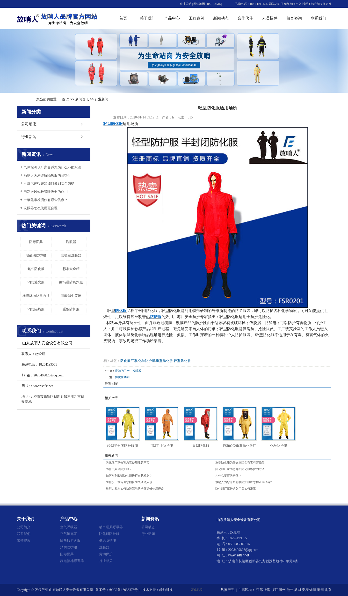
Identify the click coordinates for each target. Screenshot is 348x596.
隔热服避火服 (70, 540)
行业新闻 (101, 99)
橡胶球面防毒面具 (36, 296)
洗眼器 (71, 242)
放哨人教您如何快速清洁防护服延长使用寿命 (135, 488)
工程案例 (196, 18)
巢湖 (297, 590)
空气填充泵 (68, 534)
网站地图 (199, 4)
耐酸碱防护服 (36, 255)
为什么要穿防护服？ (119, 469)
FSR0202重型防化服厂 (239, 446)
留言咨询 (294, 18)
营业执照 (197, 589)
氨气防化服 (36, 269)
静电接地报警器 (72, 561)
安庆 (305, 590)
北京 (328, 590)
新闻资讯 (82, 99)
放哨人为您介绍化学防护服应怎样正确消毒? (243, 482)
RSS (209, 4)
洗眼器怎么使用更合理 (41, 208)
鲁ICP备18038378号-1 (125, 590)
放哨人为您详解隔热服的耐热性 (47, 175)
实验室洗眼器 (71, 255)
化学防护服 (146, 361)
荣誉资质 (23, 540)
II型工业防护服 (162, 446)
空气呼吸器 (68, 527)
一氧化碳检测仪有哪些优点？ (46, 200)
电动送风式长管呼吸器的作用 (46, 192)
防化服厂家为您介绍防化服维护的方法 (240, 469)
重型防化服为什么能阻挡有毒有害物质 (240, 462)
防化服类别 (122, 377)
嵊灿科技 (166, 590)
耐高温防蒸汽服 (71, 282)
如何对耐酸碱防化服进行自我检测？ (129, 475)
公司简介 (23, 527)
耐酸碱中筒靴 (71, 296)
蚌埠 (312, 590)
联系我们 (318, 18)
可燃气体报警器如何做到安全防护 (49, 183)
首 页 (66, 99)
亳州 (320, 590)
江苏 (259, 590)
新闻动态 (221, 18)
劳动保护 (106, 554)
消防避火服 (36, 282)
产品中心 (172, 18)
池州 (290, 590)
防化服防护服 (109, 534)
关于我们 (147, 18)
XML (217, 4)
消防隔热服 (36, 309)
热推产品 (227, 590)
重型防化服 (164, 361)
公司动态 (28, 124)
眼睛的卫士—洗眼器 (128, 371)
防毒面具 (36, 242)
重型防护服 (71, 309)
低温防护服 (107, 540)
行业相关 (106, 561)
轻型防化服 (182, 361)
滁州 (282, 590)
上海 (267, 590)
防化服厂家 (128, 361)
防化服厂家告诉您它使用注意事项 (127, 462)
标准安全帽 (71, 269)
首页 (123, 18)
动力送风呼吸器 (111, 527)
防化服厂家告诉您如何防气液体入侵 (129, 482)
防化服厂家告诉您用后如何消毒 (235, 488)
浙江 (274, 590)
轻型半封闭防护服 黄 (123, 446)
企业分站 (185, 4)
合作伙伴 (245, 18)
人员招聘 (269, 18)
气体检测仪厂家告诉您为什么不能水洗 (52, 167)
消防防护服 (68, 547)
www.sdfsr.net (238, 555)
